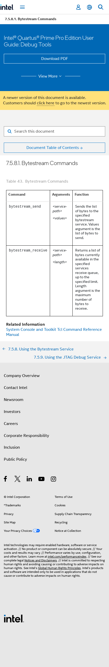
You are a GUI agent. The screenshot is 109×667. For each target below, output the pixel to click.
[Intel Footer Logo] (14, 618)
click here (45, 103)
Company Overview (22, 375)
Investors (12, 411)
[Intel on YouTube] (42, 479)
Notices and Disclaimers (40, 560)
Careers (11, 423)
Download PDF (54, 58)
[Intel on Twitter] (18, 479)
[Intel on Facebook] (6, 479)
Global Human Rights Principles (59, 568)
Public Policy (15, 459)
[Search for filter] (54, 131)
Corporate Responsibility (26, 435)
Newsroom (13, 399)
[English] (89, 7)
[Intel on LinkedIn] (30, 479)
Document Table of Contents (52, 147)
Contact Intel (15, 387)
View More (50, 76)
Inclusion (12, 447)
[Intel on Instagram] (54, 479)
